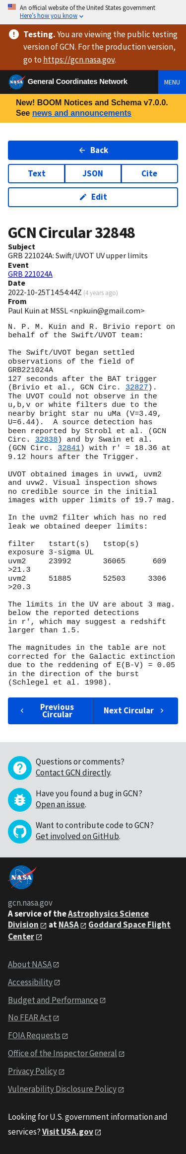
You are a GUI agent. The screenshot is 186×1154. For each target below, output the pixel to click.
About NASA (30, 964)
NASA (69, 924)
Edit (93, 196)
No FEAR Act (30, 1017)
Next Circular (135, 710)
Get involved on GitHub (77, 836)
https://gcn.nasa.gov (79, 59)
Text (37, 173)
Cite (149, 173)
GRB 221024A (30, 274)
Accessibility (30, 982)
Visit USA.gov (67, 1131)
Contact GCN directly (73, 772)
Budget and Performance (53, 1000)
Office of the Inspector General (62, 1053)
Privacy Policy (32, 1071)
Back (93, 150)
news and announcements (81, 113)
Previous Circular (46, 710)
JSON (92, 173)
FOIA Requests (34, 1035)
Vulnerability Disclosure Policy (62, 1088)
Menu (172, 81)
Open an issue (60, 804)
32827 (136, 387)
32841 (69, 448)
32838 (46, 440)
